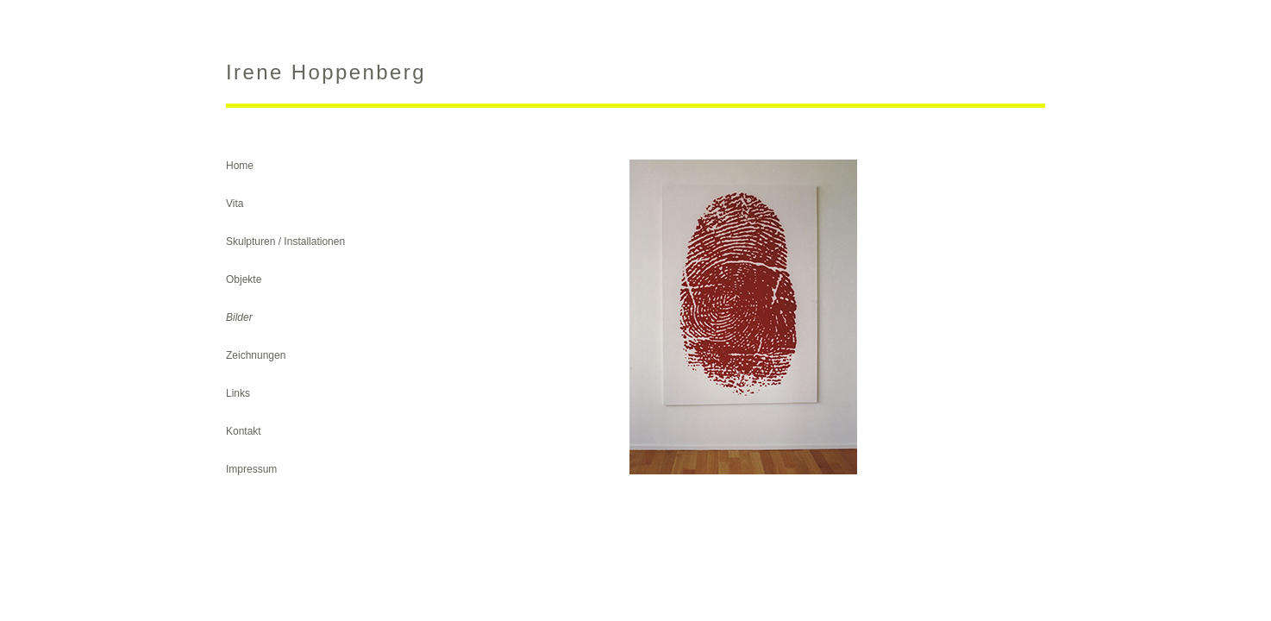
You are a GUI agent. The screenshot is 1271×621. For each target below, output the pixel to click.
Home (240, 166)
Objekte (243, 279)
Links (238, 393)
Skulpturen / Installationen (285, 241)
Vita (234, 204)
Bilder (239, 317)
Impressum (251, 469)
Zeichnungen (255, 355)
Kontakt (243, 431)
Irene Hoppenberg (326, 72)
